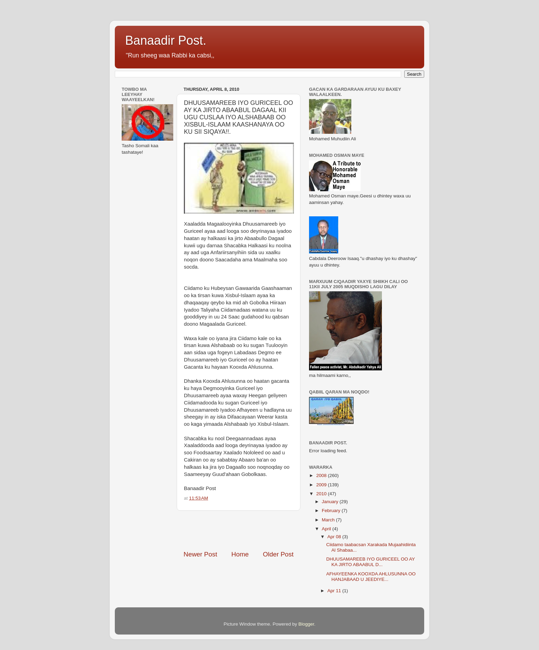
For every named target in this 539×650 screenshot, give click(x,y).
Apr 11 (334, 590)
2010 (322, 493)
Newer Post (200, 554)
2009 (322, 484)
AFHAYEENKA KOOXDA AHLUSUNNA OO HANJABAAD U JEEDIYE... (371, 576)
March (329, 519)
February (332, 510)
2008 (322, 475)
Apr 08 (334, 536)
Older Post (278, 554)
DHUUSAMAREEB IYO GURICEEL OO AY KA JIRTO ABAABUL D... (370, 561)
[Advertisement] (264, 530)
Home (240, 554)
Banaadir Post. (165, 40)
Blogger (306, 624)
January (331, 501)
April (327, 528)
